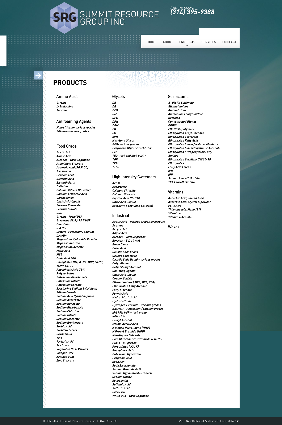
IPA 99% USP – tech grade (129, 312)
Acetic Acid (63, 152)
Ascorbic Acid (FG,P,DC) (72, 167)
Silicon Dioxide (66, 292)
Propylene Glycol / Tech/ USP (132, 148)
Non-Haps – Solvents (126, 335)
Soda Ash (118, 361)
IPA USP (61, 228)
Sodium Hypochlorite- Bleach (132, 373)
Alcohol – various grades (72, 160)
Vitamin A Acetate (179, 217)
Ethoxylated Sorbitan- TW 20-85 (189, 159)
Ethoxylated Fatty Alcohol (129, 286)
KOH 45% (118, 316)
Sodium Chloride (67, 311)
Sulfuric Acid (120, 388)
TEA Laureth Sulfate (181, 182)
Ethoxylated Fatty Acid (183, 140)
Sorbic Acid (63, 326)
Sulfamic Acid (121, 384)
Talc (59, 337)
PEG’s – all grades (124, 342)
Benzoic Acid (64, 175)
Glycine (61, 102)
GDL (59, 212)
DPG (115, 117)
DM (114, 114)
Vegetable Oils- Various (72, 349)
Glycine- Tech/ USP (69, 216)
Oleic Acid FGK (66, 258)
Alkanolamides (178, 106)
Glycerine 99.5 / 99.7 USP (73, 220)
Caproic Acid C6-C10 (126, 198)
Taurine (61, 110)
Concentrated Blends (182, 121)
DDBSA (172, 125)
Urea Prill (118, 392)
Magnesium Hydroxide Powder (76, 239)
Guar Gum (62, 224)
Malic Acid (63, 250)
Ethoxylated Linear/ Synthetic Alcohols (194, 148)
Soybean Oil (64, 334)
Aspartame (63, 171)
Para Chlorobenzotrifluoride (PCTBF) (137, 339)
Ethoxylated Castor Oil (183, 136)
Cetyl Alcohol (121, 263)
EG (114, 133)
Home (152, 42)
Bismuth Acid (65, 178)
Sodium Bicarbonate (69, 307)
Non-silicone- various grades (75, 127)
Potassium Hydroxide (126, 354)
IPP (170, 174)
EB (114, 129)
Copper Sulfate (122, 278)
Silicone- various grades (72, 131)
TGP (115, 159)
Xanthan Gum (65, 356)
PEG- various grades (125, 144)
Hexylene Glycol (123, 140)
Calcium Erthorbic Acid (71, 194)
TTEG (115, 167)
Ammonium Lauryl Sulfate (185, 114)
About (168, 42)
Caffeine (62, 186)
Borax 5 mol (120, 244)
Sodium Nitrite (122, 377)
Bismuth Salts (65, 182)
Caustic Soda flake (124, 255)
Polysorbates (65, 273)
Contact (229, 42)
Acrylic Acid (120, 229)
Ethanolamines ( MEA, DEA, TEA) (133, 282)
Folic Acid (174, 205)
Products (187, 42)
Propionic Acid (122, 358)
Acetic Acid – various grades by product (138, 221)
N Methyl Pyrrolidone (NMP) (131, 327)
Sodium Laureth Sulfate (183, 178)
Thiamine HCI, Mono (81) (184, 209)
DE (114, 106)
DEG (115, 110)
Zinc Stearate (65, 360)
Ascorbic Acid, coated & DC (186, 198)
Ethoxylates (176, 163)
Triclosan (62, 345)
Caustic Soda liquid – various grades (136, 259)
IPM (170, 170)
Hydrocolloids (121, 301)
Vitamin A (174, 213)
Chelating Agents (123, 271)
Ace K (116, 183)
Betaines (174, 117)
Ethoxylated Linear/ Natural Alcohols (193, 144)
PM (114, 152)
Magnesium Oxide (68, 243)
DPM (115, 125)
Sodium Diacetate (68, 318)
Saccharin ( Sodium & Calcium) (76, 288)
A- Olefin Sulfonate (181, 102)
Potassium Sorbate (68, 284)
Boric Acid (119, 248)
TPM (115, 163)
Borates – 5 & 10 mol (126, 240)
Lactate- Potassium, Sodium (75, 231)
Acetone (117, 225)
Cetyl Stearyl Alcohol (126, 267)
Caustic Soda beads (125, 252)
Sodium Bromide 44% (126, 369)
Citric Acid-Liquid (68, 201)
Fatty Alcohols (121, 289)
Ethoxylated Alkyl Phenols (185, 133)
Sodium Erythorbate (69, 322)
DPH (115, 121)
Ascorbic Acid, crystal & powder (189, 202)
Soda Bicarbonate (123, 365)
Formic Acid (120, 293)
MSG (59, 254)
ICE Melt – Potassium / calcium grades (137, 308)
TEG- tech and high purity (129, 155)
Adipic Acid (63, 156)
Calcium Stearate (123, 194)
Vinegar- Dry (64, 353)
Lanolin (61, 235)
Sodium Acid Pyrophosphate (75, 296)
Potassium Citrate (68, 281)
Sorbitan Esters (66, 330)
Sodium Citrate (66, 315)
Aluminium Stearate (69, 163)
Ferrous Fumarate (68, 205)
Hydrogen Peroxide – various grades (136, 305)
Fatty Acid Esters (179, 167)
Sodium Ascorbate (68, 300)
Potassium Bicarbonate (71, 277)
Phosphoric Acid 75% (70, 269)
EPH (115, 136)
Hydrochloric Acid (124, 297)
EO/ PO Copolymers (181, 129)
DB (114, 102)
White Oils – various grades (130, 395)
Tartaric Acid (64, 341)
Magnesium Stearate (70, 247)
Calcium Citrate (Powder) (73, 190)
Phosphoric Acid (123, 350)
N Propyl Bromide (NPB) (128, 331)
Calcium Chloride (123, 190)
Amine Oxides (177, 110)
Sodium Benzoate (68, 303)
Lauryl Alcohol (122, 320)
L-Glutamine (64, 106)
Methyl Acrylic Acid (125, 324)
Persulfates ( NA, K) (125, 346)
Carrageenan (64, 197)
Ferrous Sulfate (66, 209)
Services (209, 42)
